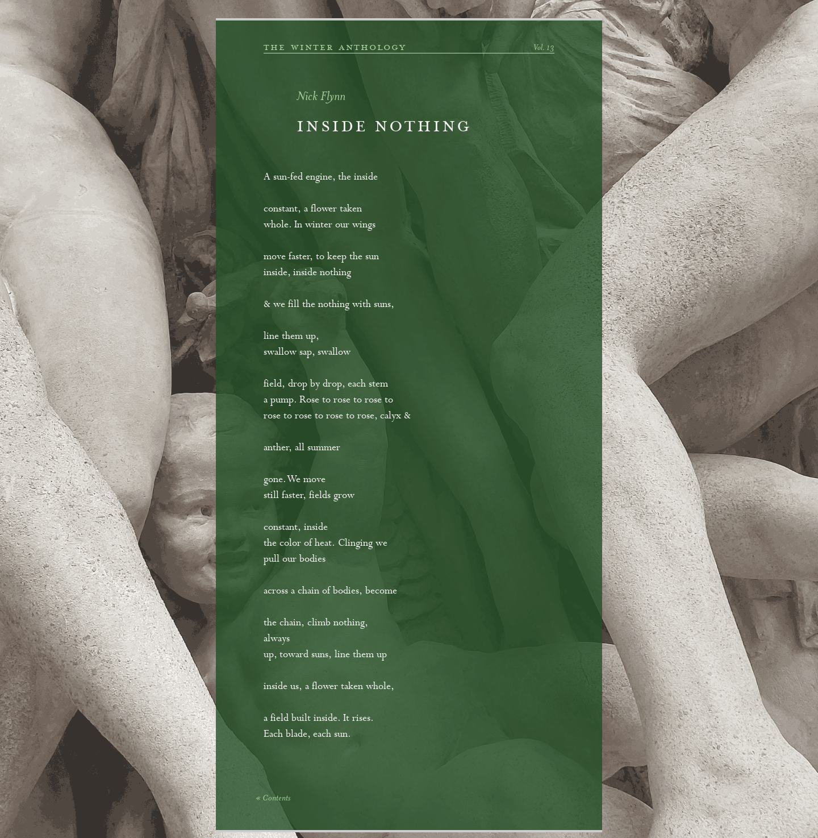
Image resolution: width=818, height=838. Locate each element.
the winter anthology (335, 47)
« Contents (273, 798)
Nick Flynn (321, 97)
